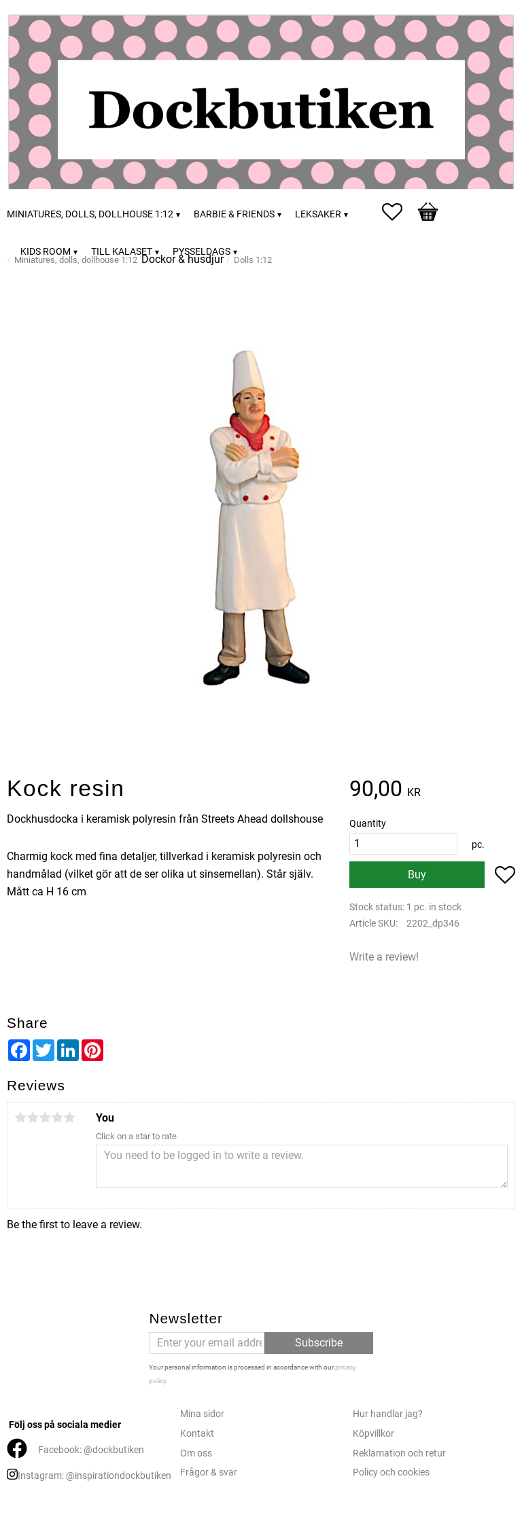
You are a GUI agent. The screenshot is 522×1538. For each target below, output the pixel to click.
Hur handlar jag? (388, 1414)
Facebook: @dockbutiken (91, 1450)
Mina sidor (202, 1414)
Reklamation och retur (399, 1453)
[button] (399, 212)
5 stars (69, 1117)
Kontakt (197, 1433)
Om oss (196, 1453)
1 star (20, 1117)
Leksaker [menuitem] (318, 214)
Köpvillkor (373, 1433)
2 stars (33, 1117)
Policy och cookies (391, 1472)
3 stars (45, 1117)
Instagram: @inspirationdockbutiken (94, 1476)
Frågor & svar (208, 1472)
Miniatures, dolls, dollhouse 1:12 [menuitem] (90, 214)
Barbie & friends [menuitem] (234, 214)
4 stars (57, 1117)
